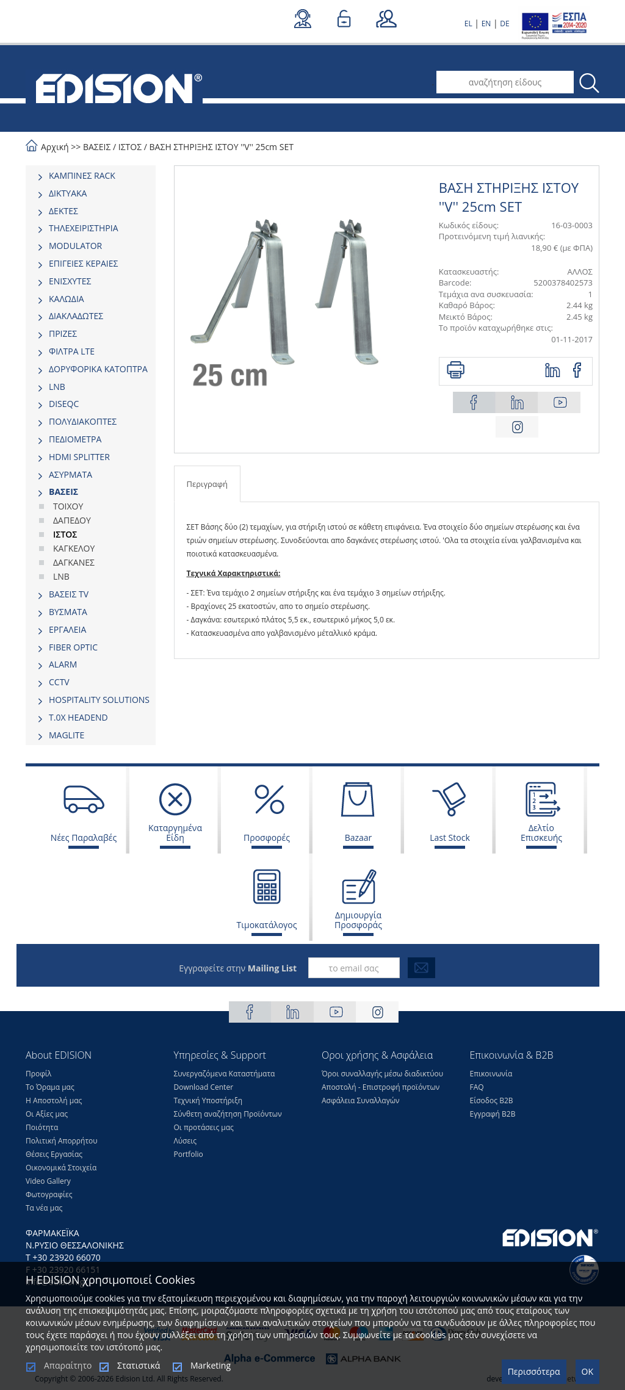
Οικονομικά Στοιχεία (61, 1167)
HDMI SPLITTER (79, 457)
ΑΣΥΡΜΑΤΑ (70, 474)
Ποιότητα (42, 1127)
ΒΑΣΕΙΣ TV (69, 594)
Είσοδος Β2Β (491, 1100)
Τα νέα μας (44, 1208)
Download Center (204, 1087)
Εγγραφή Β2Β (493, 1114)
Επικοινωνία (491, 1073)
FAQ (477, 1087)
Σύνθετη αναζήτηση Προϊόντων (228, 1114)
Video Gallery (48, 1181)
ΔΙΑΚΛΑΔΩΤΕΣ (76, 316)
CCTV (59, 682)
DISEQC (64, 403)
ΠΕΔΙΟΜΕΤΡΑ (75, 439)
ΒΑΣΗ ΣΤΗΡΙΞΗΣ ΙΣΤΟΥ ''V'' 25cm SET (222, 147)
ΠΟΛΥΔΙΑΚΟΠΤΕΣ (83, 421)
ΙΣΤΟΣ (130, 147)
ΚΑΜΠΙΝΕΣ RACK (82, 175)
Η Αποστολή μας (54, 1100)
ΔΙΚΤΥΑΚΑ (68, 193)
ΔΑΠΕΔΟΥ (72, 520)
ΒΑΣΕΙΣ (96, 147)
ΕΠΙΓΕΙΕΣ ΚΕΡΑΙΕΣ (83, 263)
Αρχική (55, 147)
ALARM (63, 664)
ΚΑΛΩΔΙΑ (66, 298)
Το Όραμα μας (50, 1087)
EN (486, 23)
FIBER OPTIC (73, 647)
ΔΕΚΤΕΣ (63, 211)
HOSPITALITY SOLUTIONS (99, 699)
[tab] (91, 175)
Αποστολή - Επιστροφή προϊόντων (380, 1087)
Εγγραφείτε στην (238, 968)
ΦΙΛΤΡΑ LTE (72, 351)
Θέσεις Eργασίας (54, 1154)
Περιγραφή (207, 483)
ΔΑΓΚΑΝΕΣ (74, 562)
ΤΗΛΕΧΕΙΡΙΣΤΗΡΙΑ (83, 228)
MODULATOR (75, 245)
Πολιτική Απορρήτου (62, 1141)
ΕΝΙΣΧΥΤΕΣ (70, 281)
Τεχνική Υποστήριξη (208, 1100)
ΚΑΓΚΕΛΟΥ (74, 548)
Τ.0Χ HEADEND (78, 717)
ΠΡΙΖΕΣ (63, 333)
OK (587, 1371)
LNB (57, 386)
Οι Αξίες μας (47, 1114)
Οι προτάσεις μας (204, 1127)
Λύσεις (185, 1141)
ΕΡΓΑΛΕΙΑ (67, 629)
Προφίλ (38, 1073)
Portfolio (188, 1154)
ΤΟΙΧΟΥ (68, 506)
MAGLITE (66, 735)
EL (468, 23)
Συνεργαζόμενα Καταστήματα (224, 1073)
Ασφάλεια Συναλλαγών (361, 1100)
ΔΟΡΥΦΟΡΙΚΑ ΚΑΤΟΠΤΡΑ (98, 369)
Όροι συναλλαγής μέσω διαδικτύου (382, 1073)
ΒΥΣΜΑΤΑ (68, 612)
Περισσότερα (534, 1371)
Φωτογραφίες (49, 1194)
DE (504, 23)
